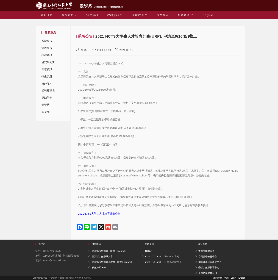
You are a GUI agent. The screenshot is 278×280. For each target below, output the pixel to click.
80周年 (45, 111)
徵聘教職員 (48, 90)
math (147, 256)
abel (159, 256)
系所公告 (46, 40)
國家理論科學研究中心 (209, 262)
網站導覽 (217, 278)
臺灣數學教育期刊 (207, 273)
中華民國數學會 (206, 251)
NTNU (148, 251)
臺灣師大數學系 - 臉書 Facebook (109, 251)
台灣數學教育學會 (207, 256)
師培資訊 (46, 69)
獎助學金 (46, 97)
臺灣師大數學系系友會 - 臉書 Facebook (112, 262)
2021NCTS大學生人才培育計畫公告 (99, 213)
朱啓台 (85, 50)
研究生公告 (48, 62)
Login (233, 278)
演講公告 (46, 47)
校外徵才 (46, 83)
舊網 (226, 278)
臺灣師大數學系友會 (102, 256)
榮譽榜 (45, 104)
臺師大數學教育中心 (208, 267)
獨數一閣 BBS (99, 267)
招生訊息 (46, 76)
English (241, 278)
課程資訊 (46, 55)
